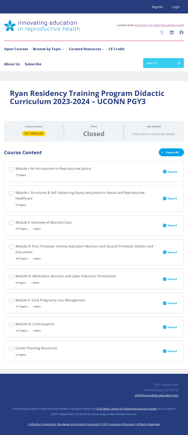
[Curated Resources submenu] (103, 49)
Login (176, 7)
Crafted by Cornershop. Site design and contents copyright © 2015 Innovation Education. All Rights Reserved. (94, 424)
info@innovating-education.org (156, 395)
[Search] (179, 63)
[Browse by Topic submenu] (63, 49)
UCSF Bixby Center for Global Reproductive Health (126, 409)
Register (157, 7)
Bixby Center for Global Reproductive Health (159, 25)
